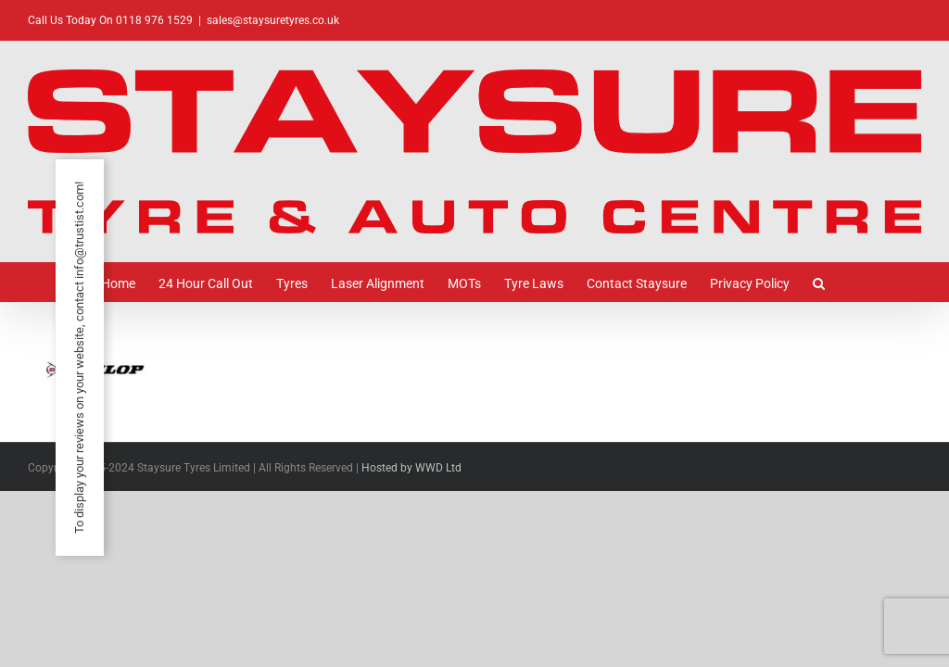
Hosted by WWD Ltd (411, 467)
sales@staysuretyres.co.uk (273, 20)
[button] (819, 282)
